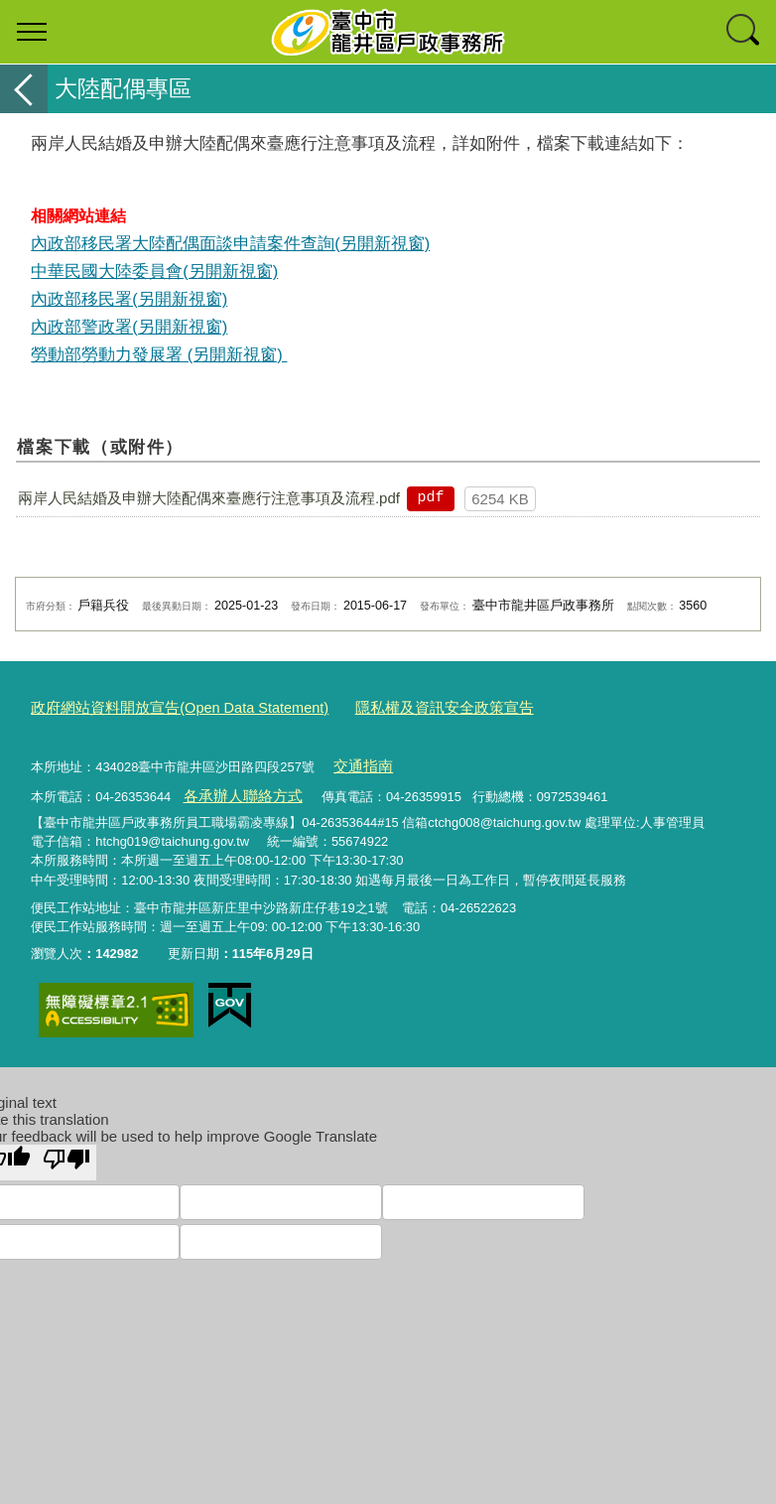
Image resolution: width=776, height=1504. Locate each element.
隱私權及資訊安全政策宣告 (396, 706)
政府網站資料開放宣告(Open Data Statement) (161, 706)
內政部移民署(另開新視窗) (129, 299)
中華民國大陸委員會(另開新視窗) (154, 271)
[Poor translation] (66, 1152)
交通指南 (358, 761)
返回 (24, 89)
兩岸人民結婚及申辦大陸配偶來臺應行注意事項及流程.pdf (209, 497)
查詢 (744, 32)
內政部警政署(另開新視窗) (129, 327)
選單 (32, 32)
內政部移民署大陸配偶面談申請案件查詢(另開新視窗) (230, 243)
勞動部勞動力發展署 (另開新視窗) (159, 354)
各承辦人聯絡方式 (234, 788)
